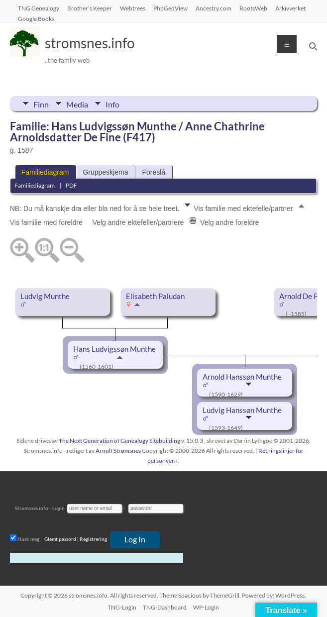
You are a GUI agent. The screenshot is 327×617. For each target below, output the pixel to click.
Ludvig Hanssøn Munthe (242, 410)
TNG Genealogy (38, 7)
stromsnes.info (90, 42)
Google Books (36, 18)
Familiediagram (45, 172)
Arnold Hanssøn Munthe (242, 377)
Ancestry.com (213, 7)
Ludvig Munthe (45, 296)
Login (58, 508)
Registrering (93, 539)
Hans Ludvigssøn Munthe (114, 349)
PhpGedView (170, 7)
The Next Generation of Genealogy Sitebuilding (119, 440)
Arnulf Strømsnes (118, 450)
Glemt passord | (61, 539)
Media (77, 103)
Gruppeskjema (105, 172)
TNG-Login (122, 607)
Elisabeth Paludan (155, 296)
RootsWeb (253, 7)
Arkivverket (290, 7)
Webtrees (132, 7)
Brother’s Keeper (89, 7)
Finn (41, 103)
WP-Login (206, 607)
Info (112, 103)
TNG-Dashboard (165, 607)
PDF (71, 185)
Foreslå (153, 172)
